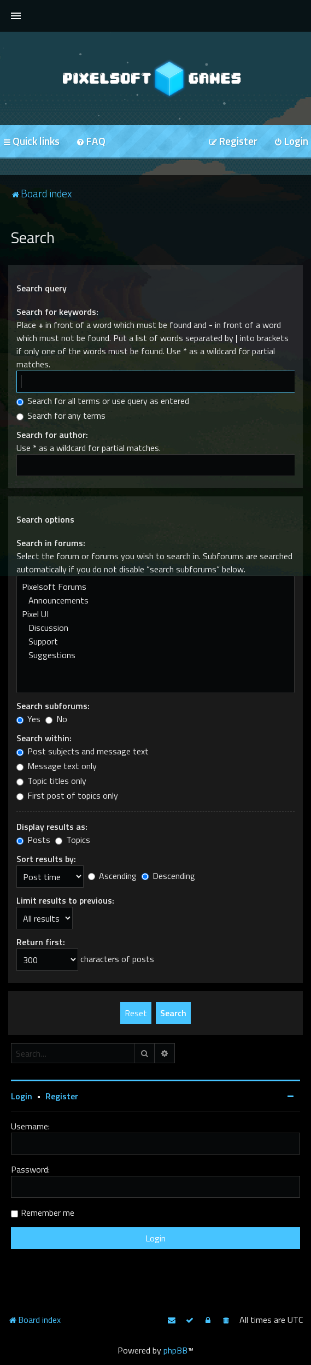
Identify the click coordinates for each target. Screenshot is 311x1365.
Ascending (112, 875)
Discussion (155, 628)
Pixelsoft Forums (155, 587)
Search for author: (52, 434)
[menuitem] (91, 142)
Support (155, 641)
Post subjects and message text (82, 751)
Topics (72, 839)
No (56, 718)
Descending (168, 875)
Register (61, 1096)
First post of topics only (67, 795)
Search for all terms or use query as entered (102, 400)
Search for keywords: (57, 311)
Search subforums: (53, 705)
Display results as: (51, 826)
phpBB (175, 1350)
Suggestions (155, 655)
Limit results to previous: (65, 900)
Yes (28, 718)
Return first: (40, 941)
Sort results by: (46, 858)
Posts (33, 839)
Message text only (56, 765)
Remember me (47, 1212)
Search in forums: (50, 542)
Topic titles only (51, 780)
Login (21, 1096)
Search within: (44, 738)
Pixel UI (155, 614)
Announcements (155, 600)
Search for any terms (60, 415)
